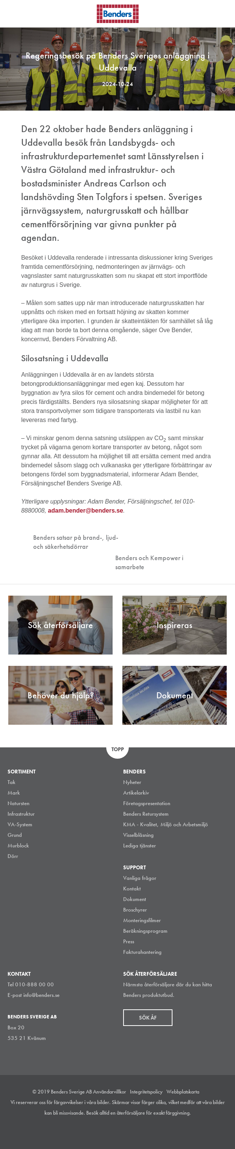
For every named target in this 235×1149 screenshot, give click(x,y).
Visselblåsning (138, 835)
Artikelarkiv (136, 792)
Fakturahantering (142, 952)
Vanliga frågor (139, 878)
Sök (223, 12)
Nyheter (132, 782)
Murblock (18, 845)
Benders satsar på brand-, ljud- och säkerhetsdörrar (75, 542)
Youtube (141, 1132)
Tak (11, 782)
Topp (117, 749)
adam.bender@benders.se (85, 510)
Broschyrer (135, 909)
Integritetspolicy (146, 1091)
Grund (15, 835)
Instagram (90, 1132)
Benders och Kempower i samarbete (149, 562)
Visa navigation (15, 14)
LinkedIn (107, 1132)
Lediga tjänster (139, 845)
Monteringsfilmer (142, 920)
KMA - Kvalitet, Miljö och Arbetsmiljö (165, 824)
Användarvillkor (109, 1091)
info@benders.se (41, 995)
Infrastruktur (21, 814)
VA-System (20, 824)
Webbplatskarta (182, 1091)
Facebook (124, 1132)
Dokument (134, 899)
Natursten (18, 803)
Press (128, 941)
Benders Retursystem (146, 814)
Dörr (13, 856)
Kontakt (132, 888)
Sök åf (148, 1017)
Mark (14, 792)
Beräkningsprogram (145, 931)
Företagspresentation (146, 803)
